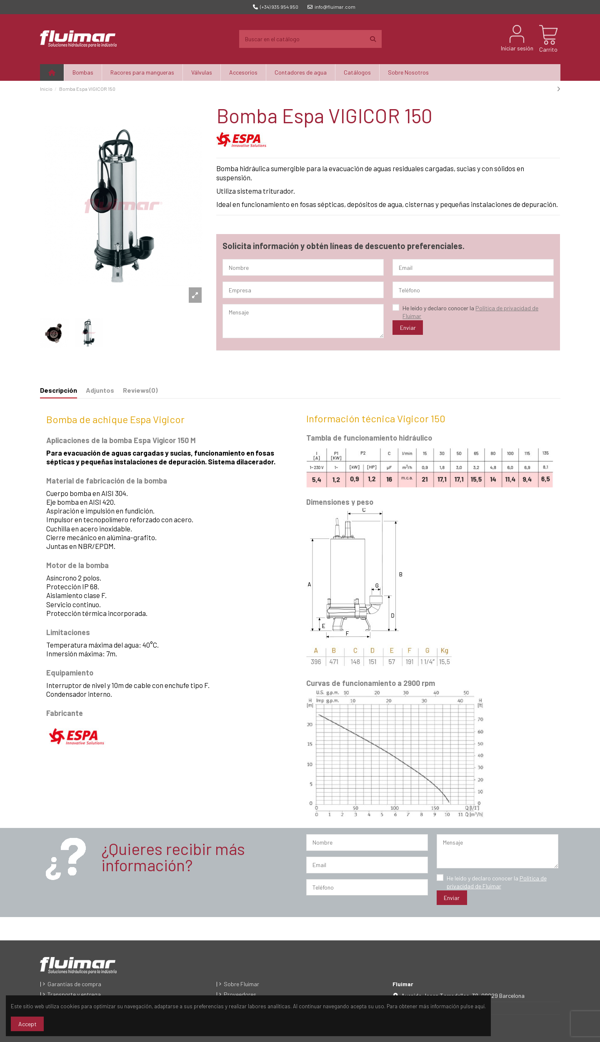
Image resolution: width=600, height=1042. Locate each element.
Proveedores (240, 994)
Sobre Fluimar (241, 983)
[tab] (140, 392)
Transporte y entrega (74, 994)
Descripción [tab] (58, 390)
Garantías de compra (74, 983)
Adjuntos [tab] (100, 390)
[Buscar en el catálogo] (373, 39)
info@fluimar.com (331, 7)
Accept (27, 1023)
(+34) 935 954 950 (275, 7)
